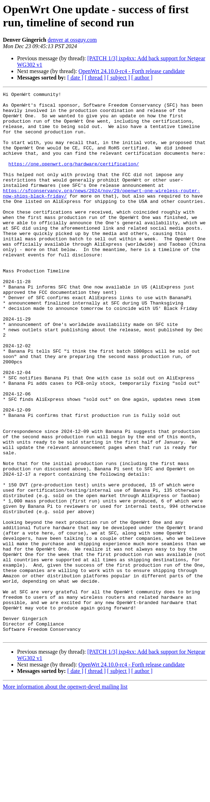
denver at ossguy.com (72, 40)
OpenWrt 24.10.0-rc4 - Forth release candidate (131, 71)
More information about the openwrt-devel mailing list (65, 796)
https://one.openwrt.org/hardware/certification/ (74, 178)
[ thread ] (95, 78)
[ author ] (142, 78)
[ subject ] (118, 78)
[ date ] (75, 78)
